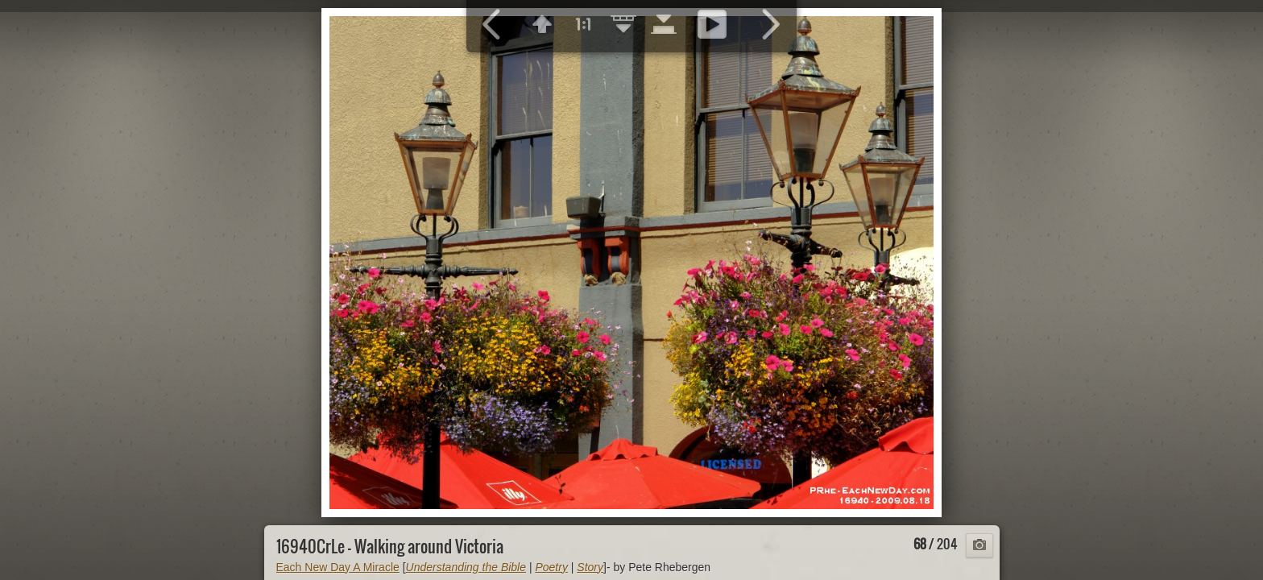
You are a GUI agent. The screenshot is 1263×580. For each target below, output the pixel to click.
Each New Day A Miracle (338, 567)
